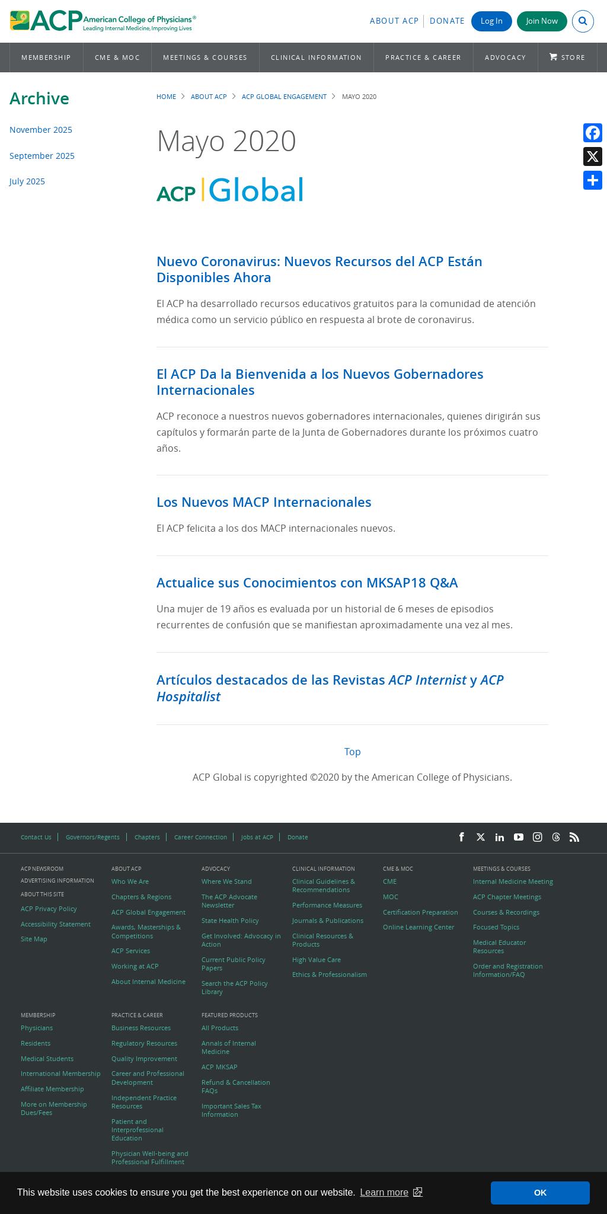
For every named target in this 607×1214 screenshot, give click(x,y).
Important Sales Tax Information (231, 1110)
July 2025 (27, 181)
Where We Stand (227, 881)
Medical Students (47, 1059)
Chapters (147, 837)
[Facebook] (462, 837)
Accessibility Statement (56, 924)
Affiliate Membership (52, 1089)
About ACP (395, 21)
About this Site (42, 894)
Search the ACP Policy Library (235, 987)
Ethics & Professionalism (329, 974)
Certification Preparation (420, 912)
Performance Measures (327, 905)
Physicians (37, 1028)
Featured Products (230, 1015)
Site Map (34, 939)
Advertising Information (57, 880)
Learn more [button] (384, 1192)
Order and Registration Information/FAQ (508, 970)
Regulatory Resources (144, 1043)
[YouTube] (518, 837)
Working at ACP (135, 966)
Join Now (542, 21)
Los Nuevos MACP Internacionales (264, 502)
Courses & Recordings (506, 912)
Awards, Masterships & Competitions (146, 931)
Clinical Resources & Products (322, 940)
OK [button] (540, 1192)
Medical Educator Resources (499, 946)
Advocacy (505, 57)
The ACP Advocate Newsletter (229, 901)
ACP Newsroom (42, 869)
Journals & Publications (327, 920)
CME (390, 881)
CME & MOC (117, 57)
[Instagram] (537, 837)
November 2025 (40, 129)
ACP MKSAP (220, 1067)
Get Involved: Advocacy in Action (241, 940)
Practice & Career (423, 57)
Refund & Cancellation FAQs (236, 1086)
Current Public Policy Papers (234, 964)
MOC (390, 897)
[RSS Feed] (574, 837)
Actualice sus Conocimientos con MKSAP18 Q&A (307, 583)
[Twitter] (480, 837)
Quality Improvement (144, 1059)
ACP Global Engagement (284, 96)
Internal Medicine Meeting (513, 881)
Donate (447, 21)
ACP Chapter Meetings (507, 897)
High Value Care (316, 960)
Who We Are (130, 881)
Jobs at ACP (257, 837)
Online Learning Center (418, 927)
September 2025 (42, 155)
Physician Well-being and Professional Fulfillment (150, 1157)
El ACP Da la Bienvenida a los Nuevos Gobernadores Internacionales (320, 382)
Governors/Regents (93, 837)
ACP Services (130, 951)
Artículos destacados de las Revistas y (330, 688)
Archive (39, 98)
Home (166, 96)
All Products (220, 1028)
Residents (35, 1043)
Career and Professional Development (147, 1077)
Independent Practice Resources (144, 1102)
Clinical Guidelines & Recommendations (323, 885)
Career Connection (200, 837)
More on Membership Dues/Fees (54, 1108)
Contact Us (36, 837)
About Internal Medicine (148, 981)
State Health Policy (230, 920)
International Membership (61, 1073)
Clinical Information (316, 57)
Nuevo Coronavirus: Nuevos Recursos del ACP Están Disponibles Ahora (319, 270)
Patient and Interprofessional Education (137, 1130)
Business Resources (141, 1028)
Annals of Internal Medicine (229, 1047)
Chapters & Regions (141, 897)
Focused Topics (496, 927)
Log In (492, 21)
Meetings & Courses (205, 57)
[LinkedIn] (499, 837)
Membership (46, 57)
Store (573, 57)
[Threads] (556, 837)
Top (352, 751)
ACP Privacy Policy (49, 909)
